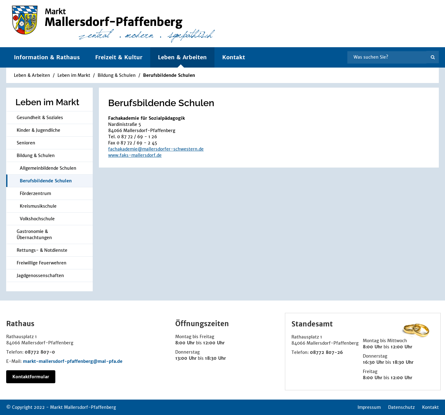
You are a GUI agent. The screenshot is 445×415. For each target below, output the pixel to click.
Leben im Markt (74, 75)
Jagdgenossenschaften (40, 275)
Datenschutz (401, 407)
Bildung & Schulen (117, 75)
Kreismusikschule (38, 206)
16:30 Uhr (373, 362)
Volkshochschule (37, 219)
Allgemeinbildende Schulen (48, 168)
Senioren (26, 143)
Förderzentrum (35, 193)
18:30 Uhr (215, 358)
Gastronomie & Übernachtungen (34, 234)
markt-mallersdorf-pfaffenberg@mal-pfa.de (72, 361)
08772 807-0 (40, 352)
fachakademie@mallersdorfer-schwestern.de (156, 149)
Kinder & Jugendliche (38, 130)
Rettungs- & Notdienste (42, 250)
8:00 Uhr (185, 343)
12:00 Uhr (214, 343)
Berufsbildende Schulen (169, 75)
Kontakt (233, 57)
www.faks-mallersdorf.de (135, 155)
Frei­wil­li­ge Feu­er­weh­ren (41, 263)
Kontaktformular (30, 377)
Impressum (369, 407)
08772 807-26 (326, 352)
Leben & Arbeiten (32, 75)
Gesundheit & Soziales (40, 117)
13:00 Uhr (186, 358)
